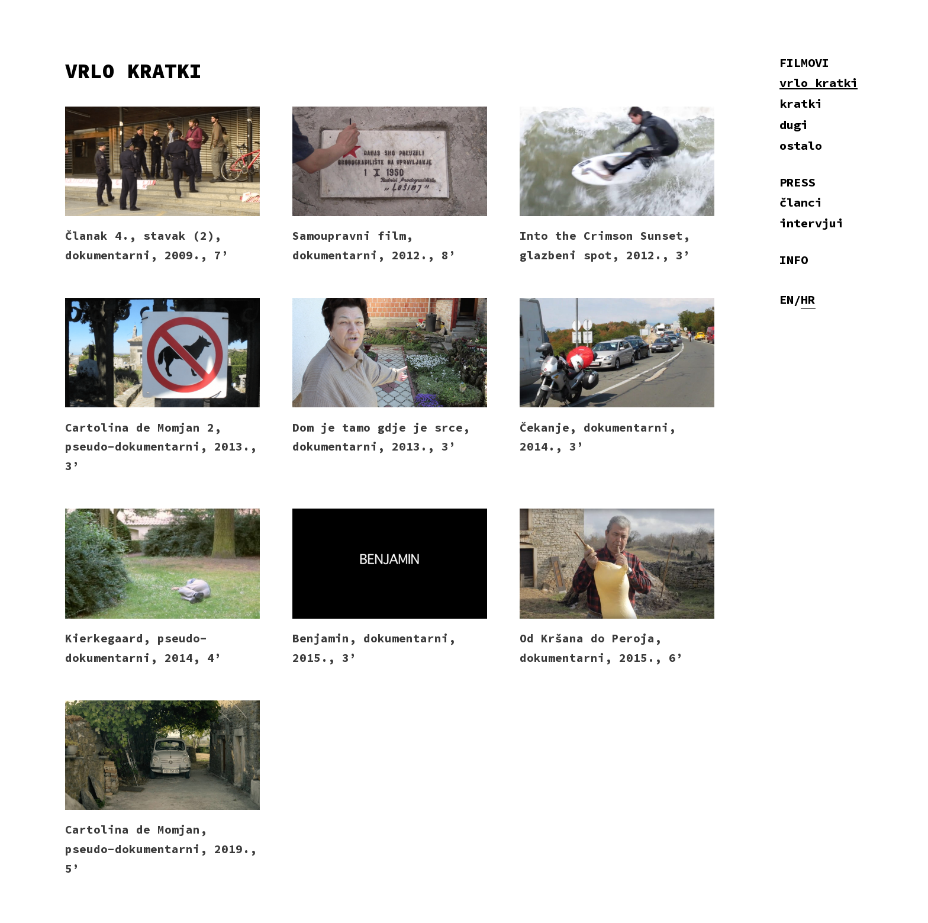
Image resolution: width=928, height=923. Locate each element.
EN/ (790, 299)
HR (808, 299)
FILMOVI (804, 62)
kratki (800, 103)
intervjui (811, 223)
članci (800, 202)
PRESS (797, 182)
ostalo (800, 145)
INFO (793, 260)
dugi (793, 125)
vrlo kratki (818, 83)
